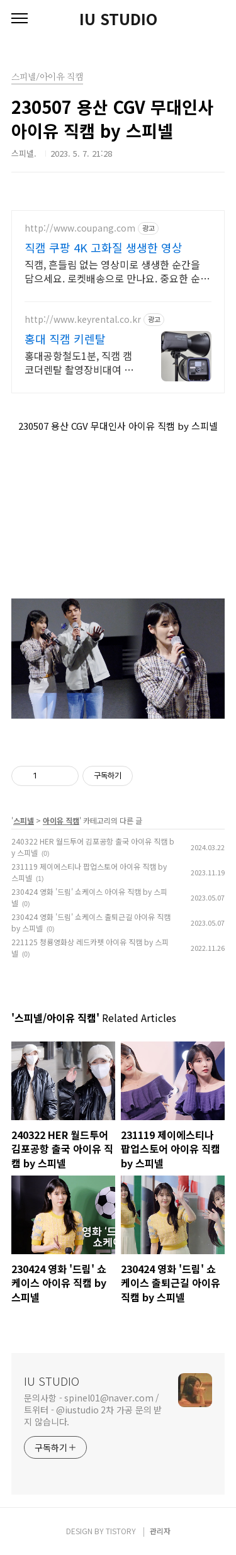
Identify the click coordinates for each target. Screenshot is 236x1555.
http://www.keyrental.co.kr (83, 319)
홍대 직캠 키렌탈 (65, 338)
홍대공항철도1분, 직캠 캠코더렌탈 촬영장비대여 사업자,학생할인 (79, 362)
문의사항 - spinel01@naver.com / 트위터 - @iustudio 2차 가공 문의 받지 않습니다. (93, 1409)
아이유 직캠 (61, 820)
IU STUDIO (118, 18)
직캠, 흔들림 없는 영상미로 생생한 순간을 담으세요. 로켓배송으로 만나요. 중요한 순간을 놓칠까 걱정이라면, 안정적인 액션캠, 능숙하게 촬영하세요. (117, 271)
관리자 (160, 1530)
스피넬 (23, 820)
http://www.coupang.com (80, 228)
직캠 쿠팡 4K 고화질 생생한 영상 (104, 247)
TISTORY (121, 1530)
